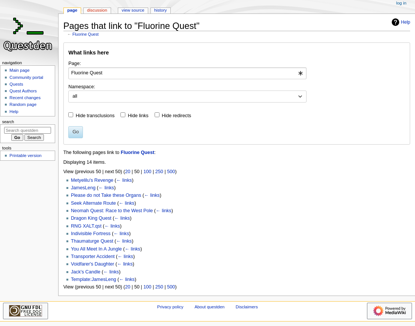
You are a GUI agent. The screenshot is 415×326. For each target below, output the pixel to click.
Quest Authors (23, 91)
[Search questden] (27, 130)
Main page (19, 70)
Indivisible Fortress (91, 233)
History (160, 10)
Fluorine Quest (85, 34)
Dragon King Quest (91, 218)
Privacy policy (170, 307)
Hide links (138, 115)
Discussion (97, 10)
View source (133, 10)
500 (171, 171)
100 (147, 171)
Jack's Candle (86, 272)
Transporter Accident (93, 256)
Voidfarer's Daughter (92, 264)
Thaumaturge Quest (92, 241)
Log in (401, 3)
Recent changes (25, 97)
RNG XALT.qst (86, 226)
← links (124, 180)
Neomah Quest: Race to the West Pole (112, 210)
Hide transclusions (95, 115)
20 (127, 171)
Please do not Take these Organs (106, 195)
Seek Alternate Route (93, 203)
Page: (74, 63)
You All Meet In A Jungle (96, 249)
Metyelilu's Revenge (92, 180)
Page (72, 10)
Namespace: (81, 86)
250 (159, 171)
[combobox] (187, 73)
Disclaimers (247, 307)
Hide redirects (176, 115)
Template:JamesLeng (93, 279)
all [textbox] (74, 96)
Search (8, 121)
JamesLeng (83, 187)
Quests (16, 84)
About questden (209, 307)
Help (400, 22)
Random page (22, 104)
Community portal (26, 77)
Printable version (25, 155)
